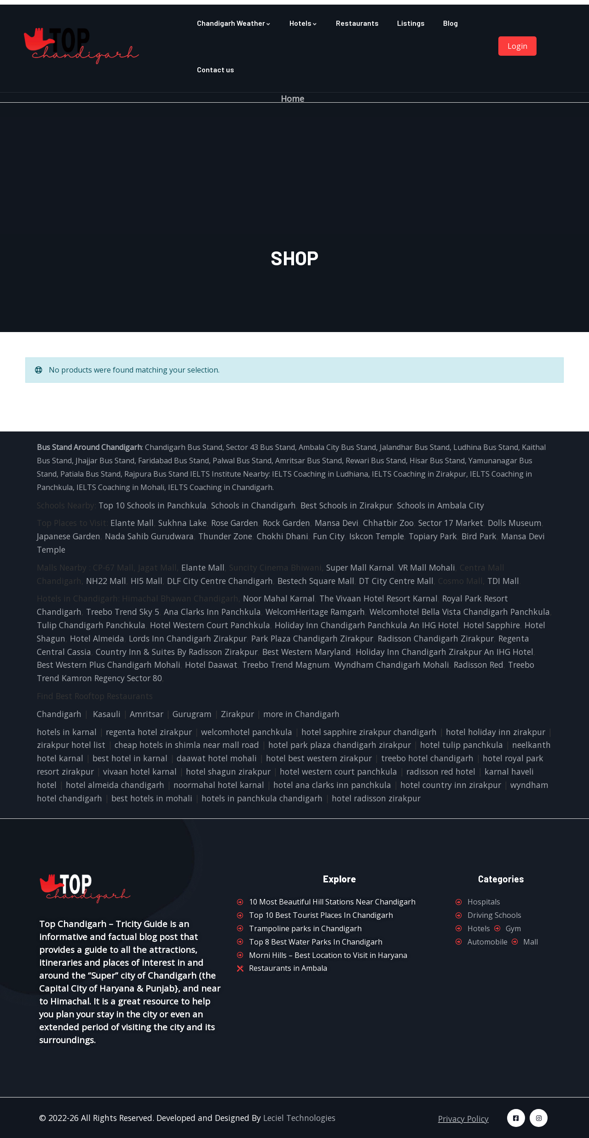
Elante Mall (132, 522)
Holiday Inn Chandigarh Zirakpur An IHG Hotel (444, 651)
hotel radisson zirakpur (376, 798)
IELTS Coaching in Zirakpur (418, 474)
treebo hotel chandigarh (427, 758)
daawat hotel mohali (217, 758)
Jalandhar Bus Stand (415, 447)
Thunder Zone (225, 536)
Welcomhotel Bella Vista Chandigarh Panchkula (460, 611)
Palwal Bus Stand (242, 460)
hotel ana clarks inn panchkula (332, 784)
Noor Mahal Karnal (279, 598)
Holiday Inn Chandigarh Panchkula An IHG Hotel (367, 624)
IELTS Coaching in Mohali (120, 487)
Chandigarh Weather (234, 22)
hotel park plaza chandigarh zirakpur (339, 744)
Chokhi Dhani (282, 536)
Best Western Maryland (306, 651)
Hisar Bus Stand (437, 460)
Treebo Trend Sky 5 (122, 611)
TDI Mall (503, 580)
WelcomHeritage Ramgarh (315, 611)
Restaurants (357, 22)
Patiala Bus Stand (90, 474)
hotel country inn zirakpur (450, 784)
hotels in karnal (67, 731)
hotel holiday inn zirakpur (495, 731)
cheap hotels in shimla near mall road (187, 744)
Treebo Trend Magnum (286, 664)
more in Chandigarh (301, 713)
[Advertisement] (294, 175)
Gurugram (192, 713)
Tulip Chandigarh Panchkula (91, 624)
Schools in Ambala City (440, 505)
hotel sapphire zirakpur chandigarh (369, 731)
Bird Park (479, 536)
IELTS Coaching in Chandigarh (219, 487)
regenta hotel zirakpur (149, 731)
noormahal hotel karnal (218, 784)
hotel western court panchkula (338, 771)
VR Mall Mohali (426, 567)
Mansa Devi (336, 522)
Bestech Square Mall (315, 580)
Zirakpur (237, 713)
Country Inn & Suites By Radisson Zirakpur (177, 651)
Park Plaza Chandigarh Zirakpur (312, 638)
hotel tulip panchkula (461, 744)
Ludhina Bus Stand (485, 447)
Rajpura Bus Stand (156, 474)
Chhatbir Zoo (388, 522)
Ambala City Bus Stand (337, 447)
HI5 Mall (146, 580)
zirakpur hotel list (71, 744)
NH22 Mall (106, 580)
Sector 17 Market (450, 522)
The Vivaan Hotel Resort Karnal (378, 598)
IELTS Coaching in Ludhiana (320, 474)
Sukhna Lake (182, 522)
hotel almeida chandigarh (115, 784)
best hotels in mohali (151, 798)
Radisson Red (478, 664)
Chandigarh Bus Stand (183, 447)
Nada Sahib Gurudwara (149, 536)
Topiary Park (433, 536)
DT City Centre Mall (396, 580)
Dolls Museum (515, 522)
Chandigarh (59, 713)
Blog (450, 22)
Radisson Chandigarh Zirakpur (436, 638)
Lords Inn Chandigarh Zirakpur (188, 638)
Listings (411, 22)
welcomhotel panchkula (246, 731)
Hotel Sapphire (491, 624)
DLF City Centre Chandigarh (220, 580)
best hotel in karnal (129, 758)
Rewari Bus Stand (376, 460)
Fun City (329, 536)
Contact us (215, 69)
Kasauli (107, 713)
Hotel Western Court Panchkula (210, 624)
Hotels (303, 22)
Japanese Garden (68, 536)
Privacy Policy (463, 1118)
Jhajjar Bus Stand (104, 460)
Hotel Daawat (211, 664)
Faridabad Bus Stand (173, 460)
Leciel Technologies (299, 1117)
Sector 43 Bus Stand (260, 447)
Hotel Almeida (97, 638)
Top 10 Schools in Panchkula (152, 505)
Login (517, 46)
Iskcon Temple (376, 536)
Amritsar (146, 713)
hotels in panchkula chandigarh (262, 798)
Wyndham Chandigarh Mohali (392, 664)
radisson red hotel (440, 771)
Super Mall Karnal (360, 567)
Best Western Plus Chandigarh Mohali (108, 664)
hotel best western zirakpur (319, 758)
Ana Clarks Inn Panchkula (212, 611)
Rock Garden (286, 522)
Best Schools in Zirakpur (346, 505)
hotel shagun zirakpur (228, 771)
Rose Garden (234, 522)
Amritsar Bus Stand (308, 460)
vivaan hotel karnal (140, 771)
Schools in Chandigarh (253, 505)
